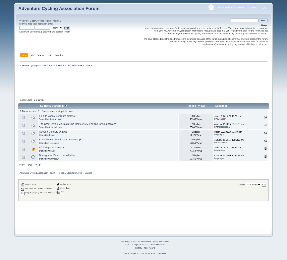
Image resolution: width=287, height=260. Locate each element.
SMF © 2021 (142, 244)
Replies (191, 105)
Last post (221, 105)
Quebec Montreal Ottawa (53, 131)
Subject (45, 105)
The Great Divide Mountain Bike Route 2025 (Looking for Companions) (78, 124)
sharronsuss (55, 119)
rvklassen (221, 119)
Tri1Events (54, 143)
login (47, 21)
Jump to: (242, 185)
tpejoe (52, 135)
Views (201, 105)
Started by (60, 105)
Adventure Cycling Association (155, 241)
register (56, 21)
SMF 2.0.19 (130, 244)
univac (52, 151)
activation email (45, 24)
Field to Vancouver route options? (57, 116)
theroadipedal (55, 127)
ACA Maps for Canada (51, 147)
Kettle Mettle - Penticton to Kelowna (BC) (61, 139)
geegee (220, 134)
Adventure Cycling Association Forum (58, 8)
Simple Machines (157, 244)
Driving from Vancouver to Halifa (57, 155)
